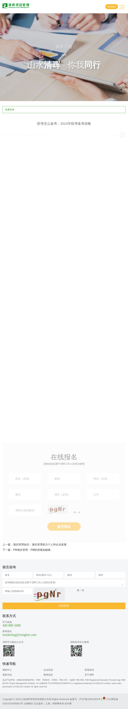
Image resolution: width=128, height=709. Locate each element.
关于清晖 (89, 674)
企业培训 (48, 670)
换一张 (77, 521)
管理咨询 (89, 670)
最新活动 (7, 674)
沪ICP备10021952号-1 (90, 699)
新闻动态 (48, 674)
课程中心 (7, 670)
